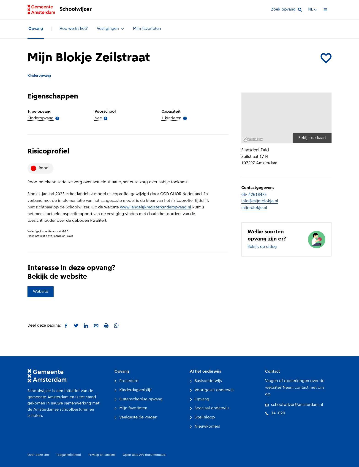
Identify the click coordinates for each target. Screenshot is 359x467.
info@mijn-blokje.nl (259, 201)
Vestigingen (110, 29)
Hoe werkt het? (74, 29)
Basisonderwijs (206, 381)
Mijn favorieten (147, 29)
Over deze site (38, 455)
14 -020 (275, 413)
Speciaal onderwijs (209, 408)
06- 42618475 (254, 195)
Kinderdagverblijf (133, 390)
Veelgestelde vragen (135, 417)
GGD (65, 231)
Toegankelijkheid (68, 455)
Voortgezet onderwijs (212, 390)
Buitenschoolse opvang (138, 399)
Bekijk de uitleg (262, 247)
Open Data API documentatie (144, 455)
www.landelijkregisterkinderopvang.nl (155, 207)
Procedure (126, 381)
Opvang (35, 29)
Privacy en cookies (101, 455)
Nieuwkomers (205, 426)
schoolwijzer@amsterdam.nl (294, 405)
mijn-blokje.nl (254, 208)
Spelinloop (202, 417)
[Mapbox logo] (253, 139)
